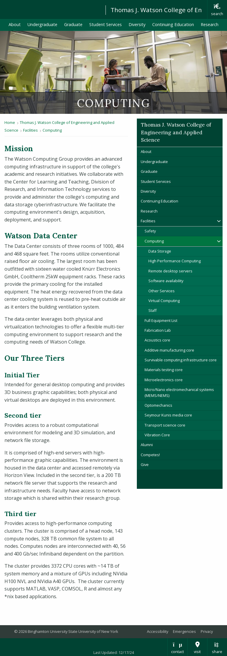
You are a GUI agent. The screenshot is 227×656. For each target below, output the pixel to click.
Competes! (150, 454)
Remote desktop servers (170, 271)
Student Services (105, 24)
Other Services (161, 290)
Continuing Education (173, 24)
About (15, 24)
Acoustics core (157, 340)
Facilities (30, 130)
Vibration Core (157, 435)
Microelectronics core (164, 379)
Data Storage (159, 251)
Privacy (207, 631)
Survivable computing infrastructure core (181, 360)
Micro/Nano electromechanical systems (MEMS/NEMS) (179, 392)
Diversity (137, 24)
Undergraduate (42, 24)
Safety (150, 231)
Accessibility (157, 631)
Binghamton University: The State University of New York (50, 9)
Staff (152, 310)
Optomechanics (158, 405)
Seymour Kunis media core (168, 415)
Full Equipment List (161, 320)
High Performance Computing (174, 261)
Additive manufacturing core (169, 350)
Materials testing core (164, 369)
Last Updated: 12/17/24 (113, 652)
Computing (52, 130)
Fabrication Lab (158, 330)
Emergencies (184, 631)
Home (9, 122)
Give (145, 464)
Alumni (147, 444)
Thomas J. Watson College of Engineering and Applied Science (176, 132)
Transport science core (165, 425)
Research (209, 24)
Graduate (73, 24)
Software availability (165, 280)
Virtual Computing (164, 300)
